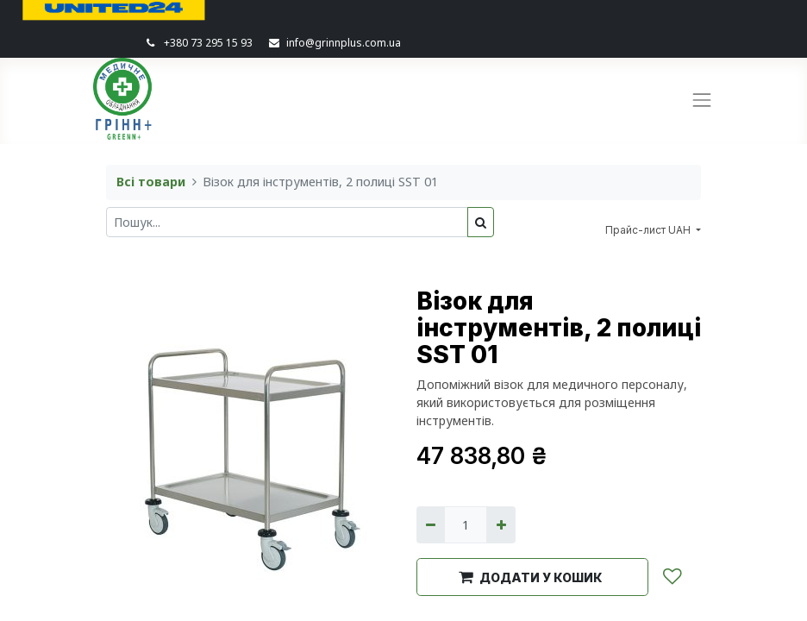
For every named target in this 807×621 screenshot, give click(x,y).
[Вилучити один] (430, 524)
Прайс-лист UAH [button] (649, 229)
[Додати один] (500, 524)
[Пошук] (480, 222)
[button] (532, 577)
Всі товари (150, 181)
